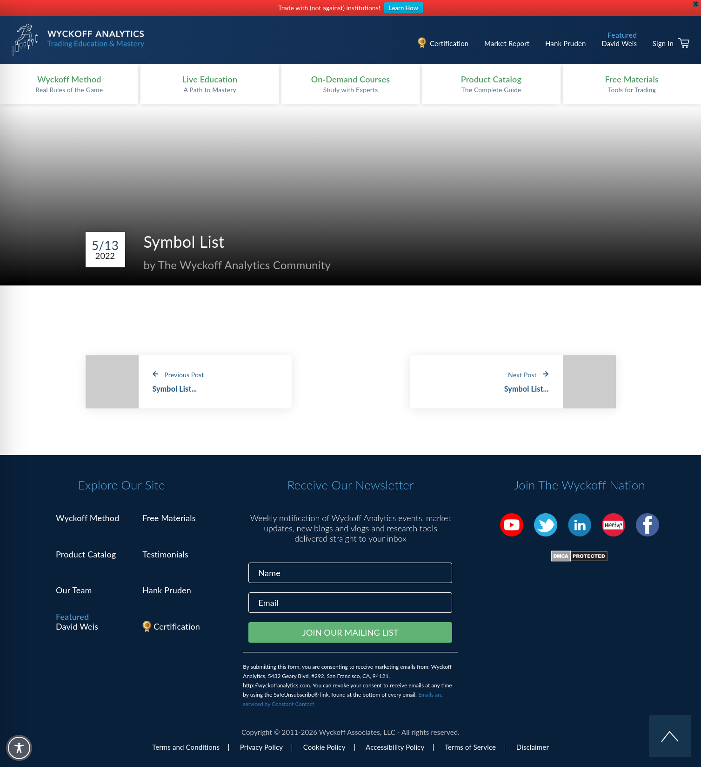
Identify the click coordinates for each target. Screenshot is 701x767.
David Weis (619, 43)
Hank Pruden (565, 43)
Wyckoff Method (87, 518)
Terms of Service (470, 747)
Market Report (506, 43)
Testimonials (165, 554)
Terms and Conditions (186, 747)
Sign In (663, 43)
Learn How (403, 8)
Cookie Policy (324, 747)
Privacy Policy (261, 747)
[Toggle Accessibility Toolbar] (19, 748)
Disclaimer (532, 747)
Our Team (74, 590)
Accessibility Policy (395, 747)
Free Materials (169, 518)
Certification (449, 43)
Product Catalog (86, 554)
